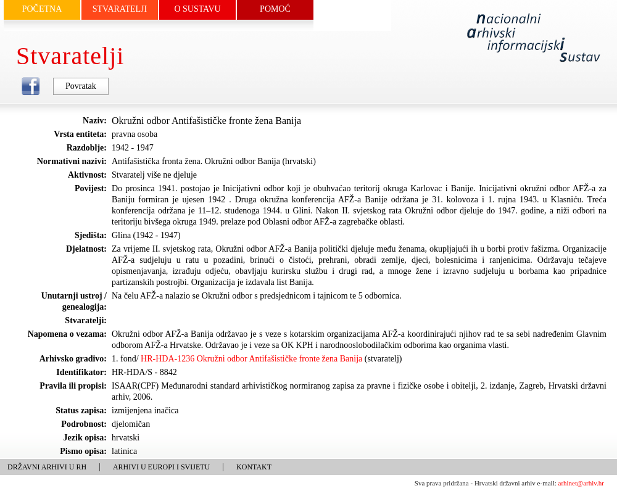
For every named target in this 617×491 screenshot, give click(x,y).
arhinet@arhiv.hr (581, 483)
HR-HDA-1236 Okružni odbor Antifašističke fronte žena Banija (251, 358)
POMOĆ (275, 9)
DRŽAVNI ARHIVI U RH (46, 467)
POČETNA (42, 9)
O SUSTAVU (197, 9)
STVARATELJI (120, 9)
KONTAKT (253, 467)
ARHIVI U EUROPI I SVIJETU (161, 467)
